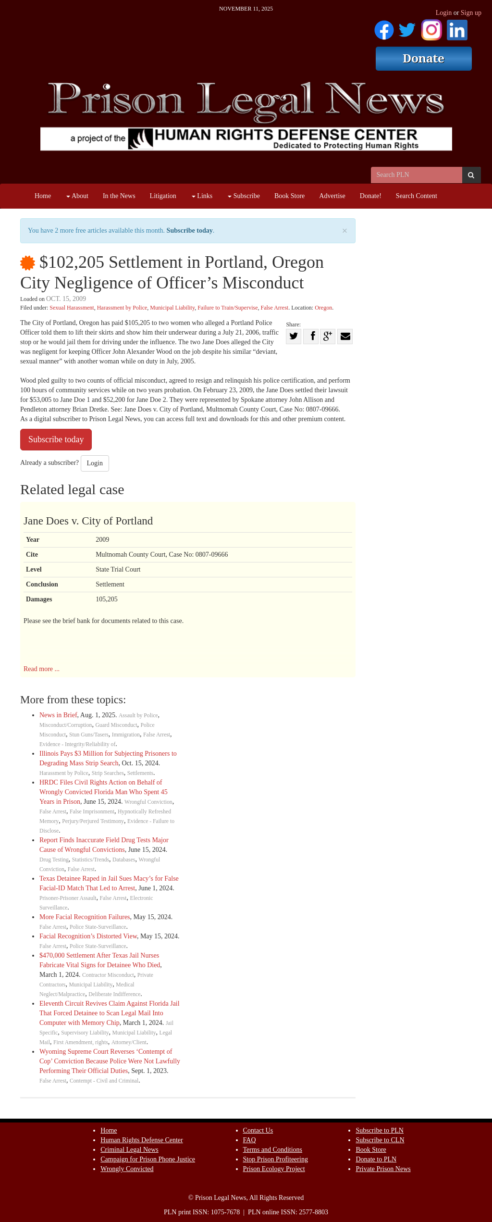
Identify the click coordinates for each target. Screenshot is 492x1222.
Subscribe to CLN (380, 1140)
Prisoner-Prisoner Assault (68, 898)
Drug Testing (54, 860)
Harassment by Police (122, 307)
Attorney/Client (129, 1042)
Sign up (471, 12)
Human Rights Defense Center (141, 1140)
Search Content (416, 196)
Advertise (332, 196)
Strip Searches (108, 773)
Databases (123, 860)
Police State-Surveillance (98, 927)
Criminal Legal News (129, 1149)
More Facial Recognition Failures (84, 917)
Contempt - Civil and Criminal (104, 1081)
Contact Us (258, 1130)
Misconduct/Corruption (65, 725)
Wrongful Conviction (148, 802)
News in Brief (58, 715)
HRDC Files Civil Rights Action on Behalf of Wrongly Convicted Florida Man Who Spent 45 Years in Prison (103, 792)
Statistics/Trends (90, 860)
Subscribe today (190, 230)
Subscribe (244, 196)
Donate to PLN (376, 1159)
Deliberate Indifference (114, 994)
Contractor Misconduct (108, 975)
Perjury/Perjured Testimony (93, 821)
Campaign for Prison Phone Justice (147, 1159)
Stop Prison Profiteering (275, 1159)
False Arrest (275, 307)
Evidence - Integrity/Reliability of (77, 744)
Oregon (323, 307)
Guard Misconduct (116, 725)
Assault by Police (138, 715)
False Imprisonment (92, 812)
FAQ (249, 1140)
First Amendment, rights (80, 1042)
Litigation (163, 196)
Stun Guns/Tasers (89, 735)
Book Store (289, 196)
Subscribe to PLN (380, 1130)
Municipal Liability (172, 307)
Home (43, 196)
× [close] (345, 231)
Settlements (140, 773)
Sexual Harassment (71, 307)
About (77, 196)
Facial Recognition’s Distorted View (88, 936)
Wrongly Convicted (126, 1168)
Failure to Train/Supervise (227, 307)
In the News (119, 196)
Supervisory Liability (85, 1033)
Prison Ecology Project (274, 1168)
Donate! (370, 196)
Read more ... (42, 669)
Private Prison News (383, 1168)
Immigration (126, 735)
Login (444, 12)
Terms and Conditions (272, 1149)
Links (202, 196)
